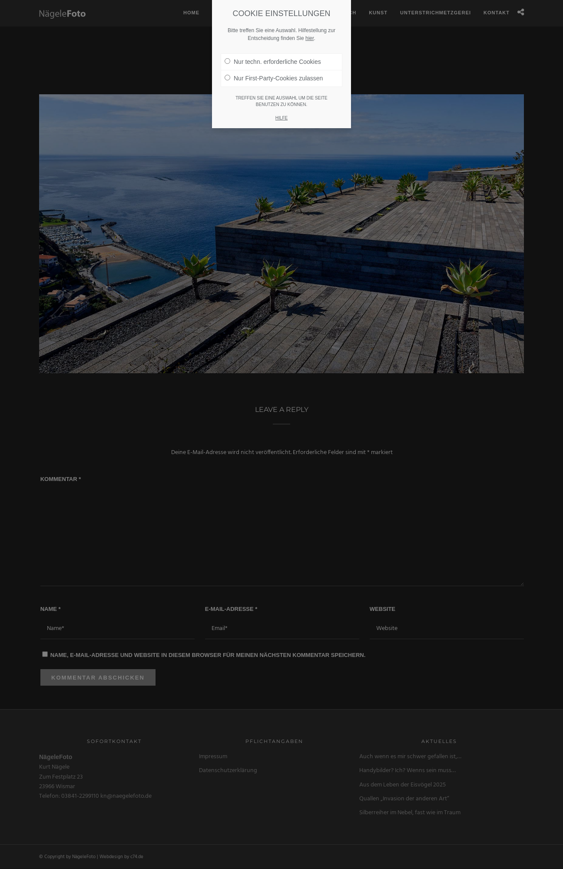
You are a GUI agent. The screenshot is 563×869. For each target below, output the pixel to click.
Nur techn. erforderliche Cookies (273, 49)
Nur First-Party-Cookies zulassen (274, 66)
